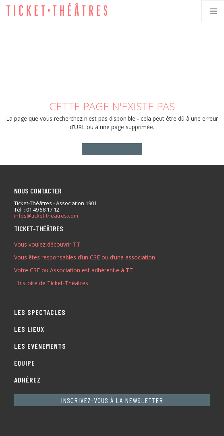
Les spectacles (40, 312)
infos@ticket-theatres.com (46, 216)
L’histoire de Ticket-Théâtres (51, 283)
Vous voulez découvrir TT (47, 244)
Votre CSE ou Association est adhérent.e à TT (73, 270)
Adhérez (27, 379)
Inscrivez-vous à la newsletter (112, 400)
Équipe (24, 362)
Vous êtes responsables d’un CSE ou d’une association (84, 257)
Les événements (40, 345)
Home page (112, 149)
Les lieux (29, 329)
